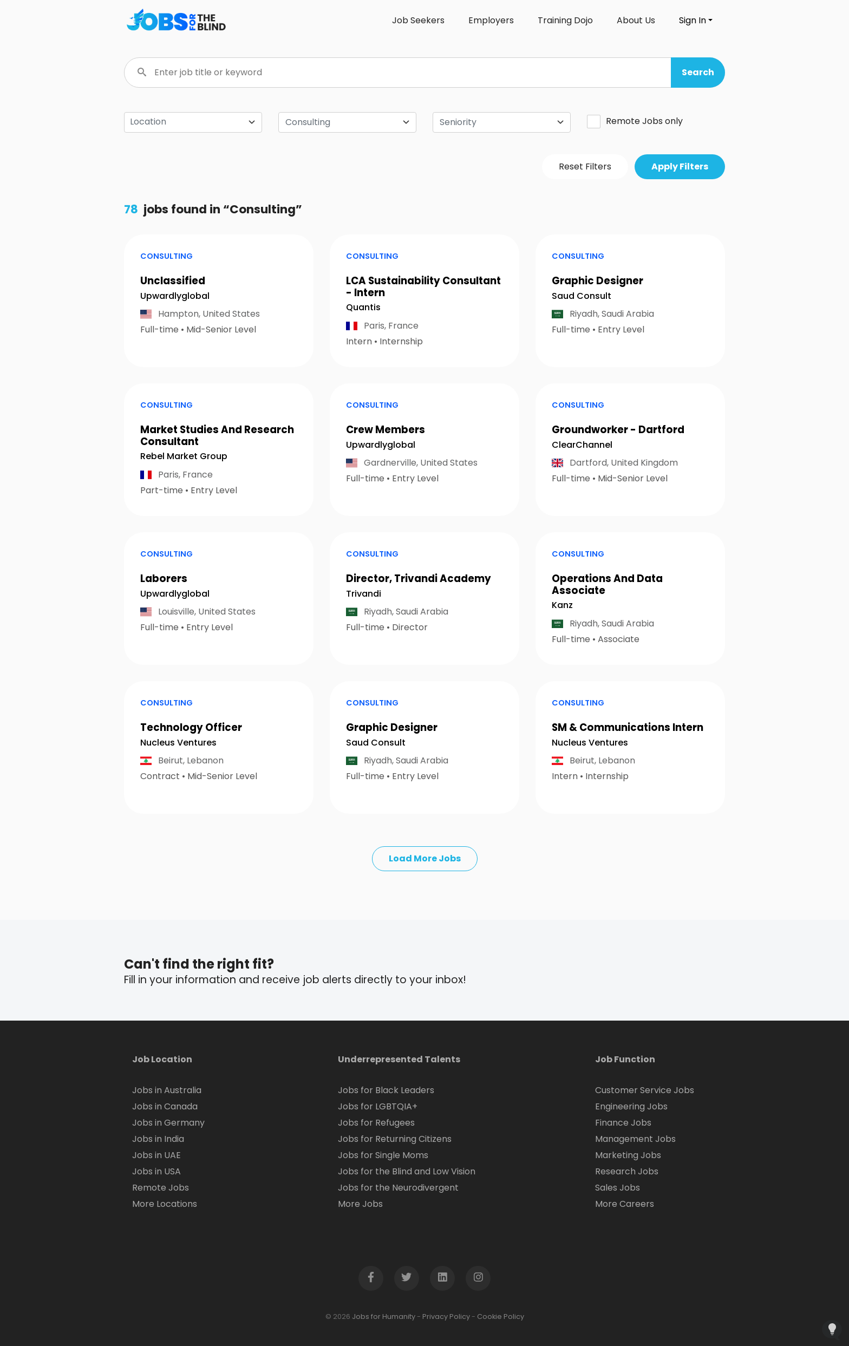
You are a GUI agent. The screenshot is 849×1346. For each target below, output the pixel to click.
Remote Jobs (160, 1187)
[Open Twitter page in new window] (406, 1278)
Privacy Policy (446, 1316)
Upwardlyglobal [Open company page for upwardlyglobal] (175, 296)
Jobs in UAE (156, 1155)
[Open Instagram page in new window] (478, 1278)
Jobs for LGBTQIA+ (377, 1106)
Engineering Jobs (631, 1106)
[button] (698, 72)
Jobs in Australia (166, 1090)
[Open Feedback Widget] (832, 1330)
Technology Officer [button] (191, 727)
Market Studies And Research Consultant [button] (217, 435)
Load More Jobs (425, 858)
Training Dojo (565, 20)
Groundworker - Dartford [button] (618, 429)
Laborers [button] (163, 578)
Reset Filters (585, 166)
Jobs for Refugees (376, 1122)
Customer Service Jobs (644, 1090)
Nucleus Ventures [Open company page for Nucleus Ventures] (178, 742)
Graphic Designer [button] (597, 281)
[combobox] (347, 122)
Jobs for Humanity (383, 1316)
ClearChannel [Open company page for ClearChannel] (582, 445)
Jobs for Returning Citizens (395, 1139)
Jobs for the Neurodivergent (398, 1187)
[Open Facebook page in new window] (370, 1278)
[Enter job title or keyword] (424, 72)
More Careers (624, 1204)
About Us (636, 20)
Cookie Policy (500, 1316)
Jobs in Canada (165, 1106)
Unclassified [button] (172, 281)
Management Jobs (635, 1139)
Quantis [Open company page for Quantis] (363, 307)
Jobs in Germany (168, 1122)
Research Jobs (626, 1171)
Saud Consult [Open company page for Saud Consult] (581, 296)
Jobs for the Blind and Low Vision (406, 1171)
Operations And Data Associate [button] (607, 584)
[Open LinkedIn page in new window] (442, 1278)
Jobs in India (158, 1139)
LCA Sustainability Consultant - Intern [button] (423, 286)
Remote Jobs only (635, 121)
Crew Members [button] (385, 429)
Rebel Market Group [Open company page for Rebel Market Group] (183, 456)
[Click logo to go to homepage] (176, 20)
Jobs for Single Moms (383, 1155)
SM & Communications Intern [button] (627, 727)
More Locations (164, 1204)
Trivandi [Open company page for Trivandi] (363, 593)
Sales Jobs (617, 1187)
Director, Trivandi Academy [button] (418, 578)
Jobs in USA (156, 1171)
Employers (491, 20)
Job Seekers (418, 20)
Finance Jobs (623, 1122)
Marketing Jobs (628, 1155)
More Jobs (360, 1204)
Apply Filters (679, 166)
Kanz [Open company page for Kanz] (562, 605)
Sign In (692, 20)
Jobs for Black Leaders (386, 1090)
